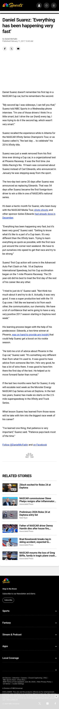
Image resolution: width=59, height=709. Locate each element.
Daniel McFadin (11, 39)
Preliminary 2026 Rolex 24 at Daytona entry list (34, 513)
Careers (24, 678)
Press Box (21, 680)
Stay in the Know (9, 589)
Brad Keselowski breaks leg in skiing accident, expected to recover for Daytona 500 (35, 540)
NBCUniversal (17, 688)
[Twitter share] (11, 48)
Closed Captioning (35, 678)
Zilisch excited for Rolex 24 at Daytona (35, 486)
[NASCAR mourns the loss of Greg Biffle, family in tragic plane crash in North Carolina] (10, 555)
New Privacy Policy (44, 682)
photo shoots (41, 210)
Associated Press (26, 504)
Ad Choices (6, 678)
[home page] (12, 5)
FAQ (45, 678)
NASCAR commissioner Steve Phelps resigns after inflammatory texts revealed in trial (37, 500)
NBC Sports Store (9, 680)
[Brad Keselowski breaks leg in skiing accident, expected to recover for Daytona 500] (10, 542)
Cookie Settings (18, 684)
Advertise (16, 678)
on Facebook (40, 444)
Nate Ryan (23, 518)
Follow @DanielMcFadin (15, 444)
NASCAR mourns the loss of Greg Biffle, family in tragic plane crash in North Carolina (37, 554)
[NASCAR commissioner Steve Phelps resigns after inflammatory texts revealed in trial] (10, 501)
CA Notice (6, 684)
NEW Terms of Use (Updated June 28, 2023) (19, 682)
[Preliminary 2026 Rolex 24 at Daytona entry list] (10, 515)
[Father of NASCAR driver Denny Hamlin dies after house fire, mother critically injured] (10, 528)
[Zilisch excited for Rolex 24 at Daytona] (10, 487)
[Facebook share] (4, 48)
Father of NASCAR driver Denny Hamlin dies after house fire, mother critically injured (36, 527)
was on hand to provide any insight (30, 334)
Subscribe (8, 600)
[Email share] (18, 48)
